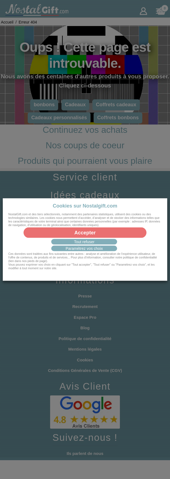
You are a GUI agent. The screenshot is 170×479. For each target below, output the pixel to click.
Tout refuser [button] (84, 242)
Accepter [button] (85, 232)
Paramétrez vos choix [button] (84, 248)
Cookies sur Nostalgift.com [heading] (85, 205)
